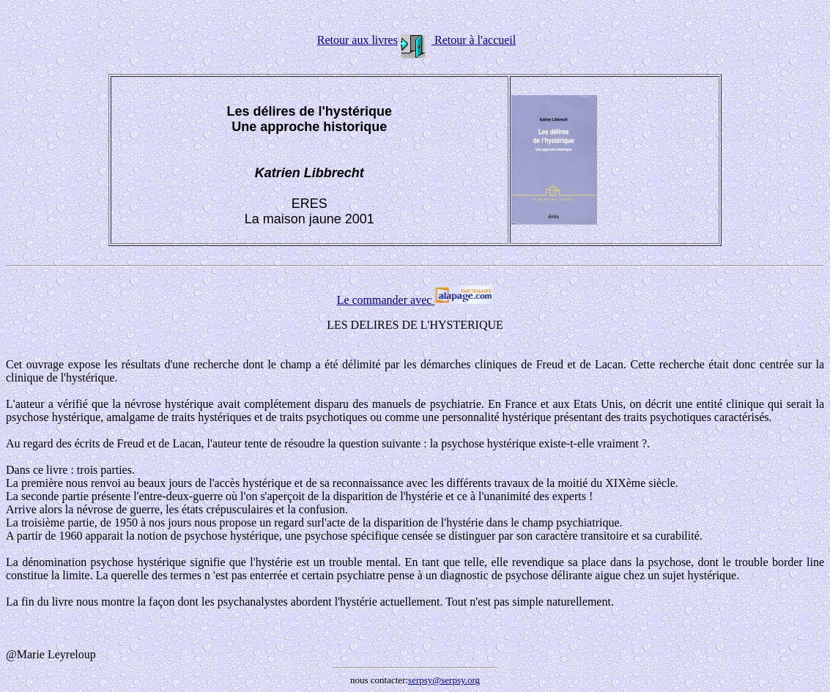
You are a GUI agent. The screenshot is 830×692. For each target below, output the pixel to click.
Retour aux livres (357, 40)
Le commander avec (415, 300)
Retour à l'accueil (473, 40)
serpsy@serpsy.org (444, 679)
